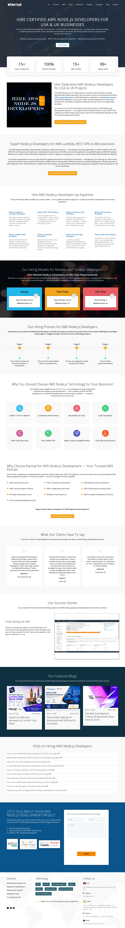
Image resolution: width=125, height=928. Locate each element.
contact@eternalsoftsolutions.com (94, 924)
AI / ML (46, 884)
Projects (89, 4)
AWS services (62, 389)
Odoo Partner (51, 889)
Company (99, 4)
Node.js (39, 889)
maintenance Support (15, 890)
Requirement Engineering (16, 883)
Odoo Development (43, 894)
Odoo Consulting (66, 889)
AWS (38, 884)
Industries (79, 4)
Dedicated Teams (13, 894)
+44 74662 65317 (88, 896)
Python (71, 884)
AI (49, 4)
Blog (107, 4)
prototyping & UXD (14, 897)
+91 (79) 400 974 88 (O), (90, 916)
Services (56, 4)
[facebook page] (8, 908)
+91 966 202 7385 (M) (106, 916)
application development (16, 887)
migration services (109, 97)
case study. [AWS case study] (21, 634)
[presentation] (82, 844)
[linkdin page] (14, 908)
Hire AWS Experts (59, 884)
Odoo (69, 4)
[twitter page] (11, 908)
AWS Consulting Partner (63, 97)
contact (115, 4)
